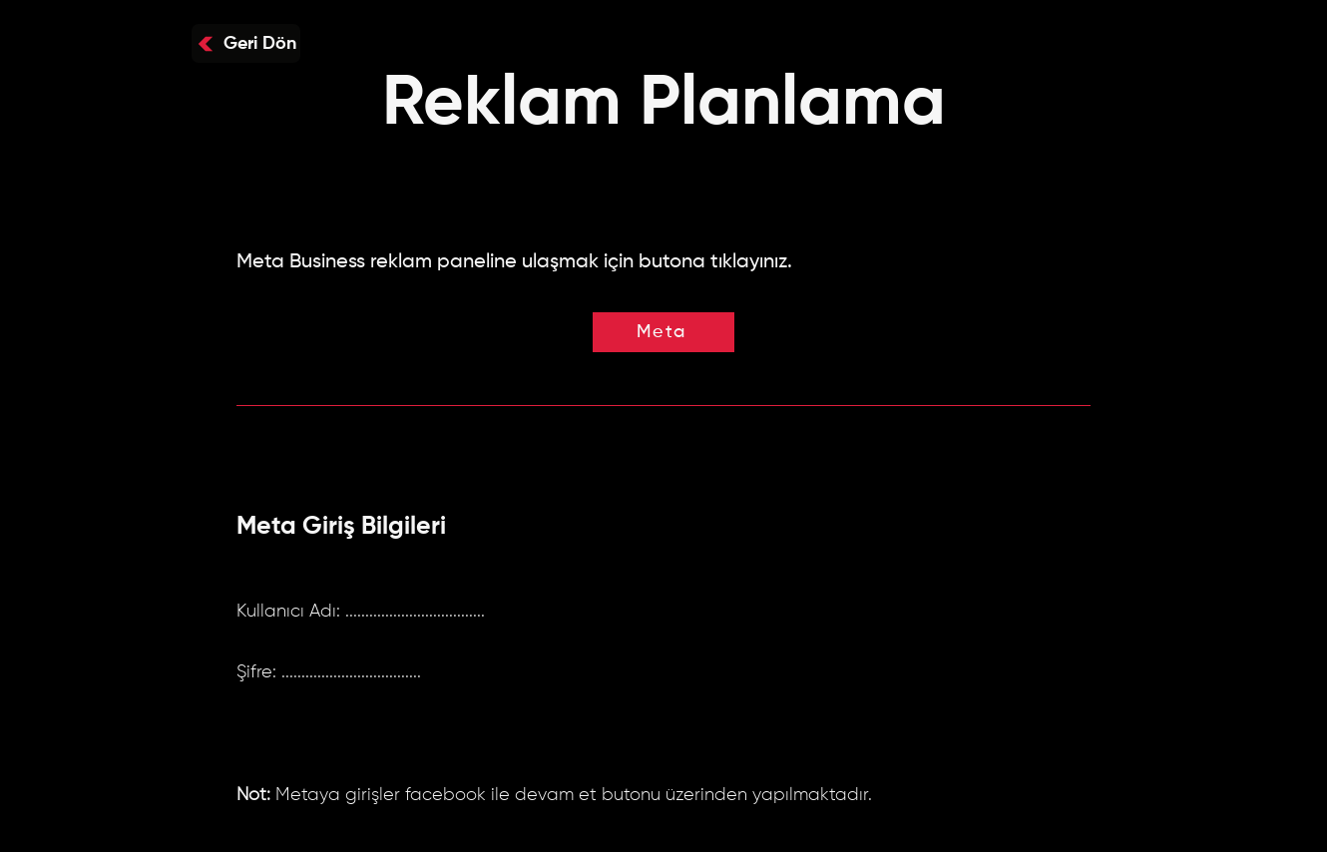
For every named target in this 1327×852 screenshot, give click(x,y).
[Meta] (663, 332)
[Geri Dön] (246, 43)
